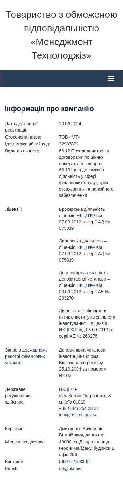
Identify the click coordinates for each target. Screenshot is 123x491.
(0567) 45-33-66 (75, 461)
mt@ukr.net (70, 468)
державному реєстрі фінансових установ (26, 356)
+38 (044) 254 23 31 (79, 408)
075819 (66, 228)
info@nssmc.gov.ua (78, 414)
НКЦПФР (86, 215)
